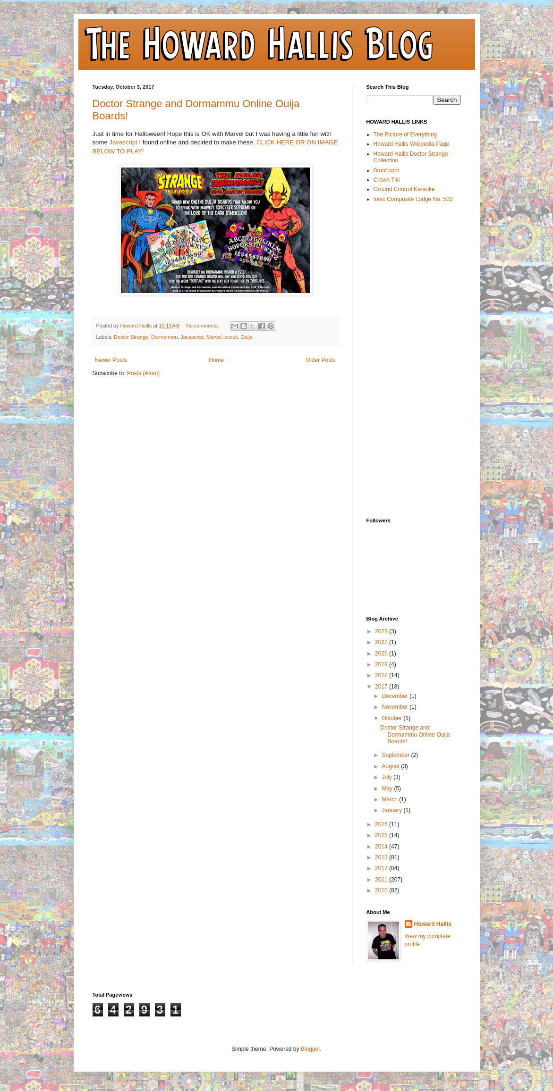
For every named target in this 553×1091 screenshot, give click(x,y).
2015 (382, 835)
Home (216, 360)
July (387, 777)
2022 (382, 642)
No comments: (203, 325)
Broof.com (387, 170)
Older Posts (321, 360)
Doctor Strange (131, 337)
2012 (382, 868)
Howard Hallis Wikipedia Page (412, 144)
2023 (382, 631)
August (391, 766)
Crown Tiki (387, 179)
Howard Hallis (432, 924)
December (395, 696)
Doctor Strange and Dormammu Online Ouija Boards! (415, 734)
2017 (382, 686)
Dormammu (164, 337)
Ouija (247, 337)
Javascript (123, 142)
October (392, 718)
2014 (382, 846)
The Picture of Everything (405, 134)
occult (231, 337)
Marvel (213, 337)
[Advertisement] (404, 359)
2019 (382, 664)
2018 (382, 675)
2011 (382, 879)
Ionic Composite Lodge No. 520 (413, 199)
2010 (382, 890)
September (396, 755)
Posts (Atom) (143, 373)
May (388, 788)
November (395, 707)
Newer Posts (111, 360)
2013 (382, 857)
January (392, 810)
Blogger (310, 1049)
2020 (382, 653)
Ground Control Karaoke (404, 189)
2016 (382, 824)
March (390, 799)
